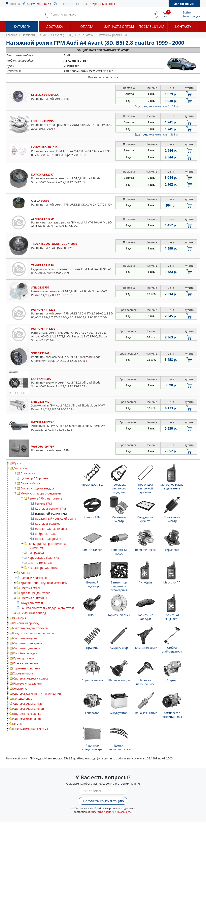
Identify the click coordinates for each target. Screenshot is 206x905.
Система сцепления (26, 648)
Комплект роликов (48, 523)
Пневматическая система (30, 729)
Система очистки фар (28, 703)
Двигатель (20, 468)
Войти (187, 12)
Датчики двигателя (34, 578)
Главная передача (25, 663)
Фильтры (19, 618)
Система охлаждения (27, 643)
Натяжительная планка (51, 529)
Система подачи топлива (30, 628)
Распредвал (36, 552)
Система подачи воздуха (37, 488)
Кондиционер (22, 698)
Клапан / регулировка (43, 568)
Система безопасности (28, 719)
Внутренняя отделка (27, 714)
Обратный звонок (102, 4)
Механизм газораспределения (41, 493)
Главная (11, 35)
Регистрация (191, 16)
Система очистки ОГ (34, 598)
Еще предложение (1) (156, 106)
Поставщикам (151, 26)
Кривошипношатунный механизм (44, 583)
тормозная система (26, 668)
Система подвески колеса (30, 678)
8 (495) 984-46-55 (39, 4)
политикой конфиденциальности (111, 812)
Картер (25, 573)
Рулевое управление (27, 683)
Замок (17, 724)
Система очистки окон (28, 709)
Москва (15, 4)
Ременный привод (33, 613)
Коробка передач (25, 653)
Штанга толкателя (40, 563)
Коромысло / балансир (43, 558)
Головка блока (30, 483)
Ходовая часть (23, 673)
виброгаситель (45, 534)
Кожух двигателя (32, 603)
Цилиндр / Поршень (34, 478)
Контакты (183, 26)
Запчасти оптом (119, 26)
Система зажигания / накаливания (37, 693)
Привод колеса (23, 658)
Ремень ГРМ (43, 503)
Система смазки (31, 588)
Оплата (86, 26)
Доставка (54, 26)
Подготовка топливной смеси (33, 633)
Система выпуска (25, 638)
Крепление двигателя (35, 593)
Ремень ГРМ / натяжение (45, 498)
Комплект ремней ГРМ (50, 508)
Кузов (17, 463)
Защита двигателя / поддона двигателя (47, 608)
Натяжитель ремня (48, 539)
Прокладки (28, 473)
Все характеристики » (103, 77)
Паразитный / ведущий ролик (55, 518)
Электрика (20, 688)
